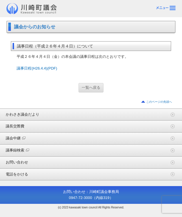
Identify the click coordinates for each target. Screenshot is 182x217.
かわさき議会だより (22, 114)
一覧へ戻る (91, 87)
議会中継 (16, 138)
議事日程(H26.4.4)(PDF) (37, 68)
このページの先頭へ (159, 101)
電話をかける (17, 174)
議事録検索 (17, 150)
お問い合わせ (17, 162)
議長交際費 (15, 126)
